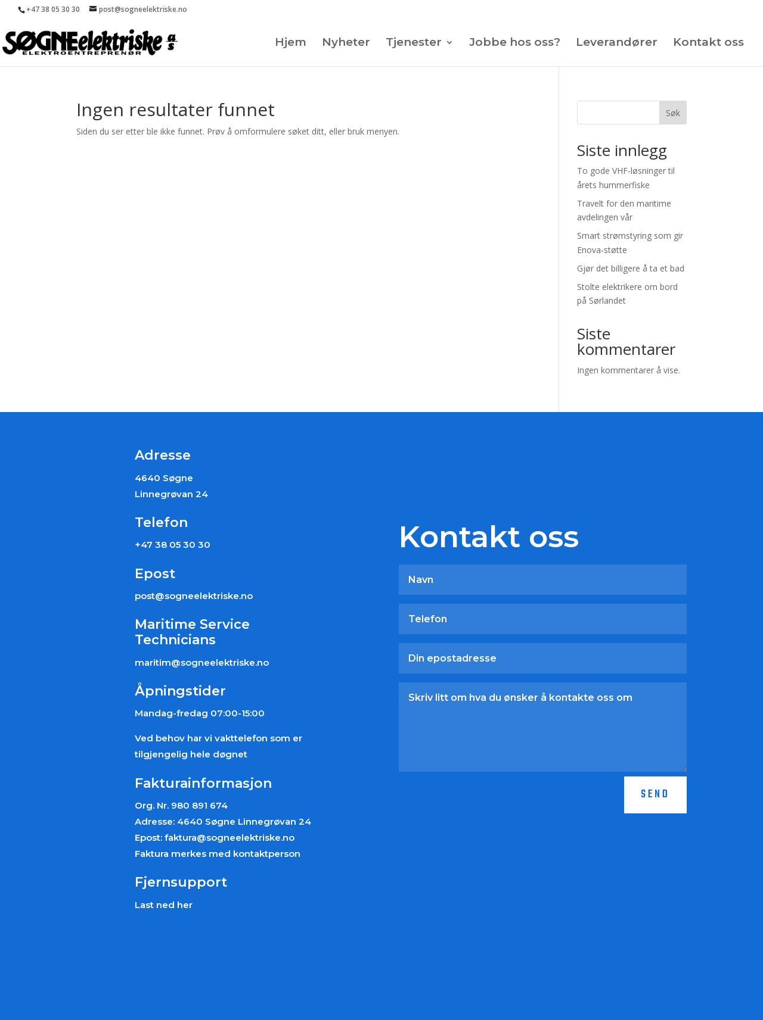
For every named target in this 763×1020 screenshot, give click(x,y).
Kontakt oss (708, 43)
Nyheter (346, 43)
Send (655, 794)
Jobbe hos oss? (514, 43)
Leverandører (616, 43)
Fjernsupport (181, 882)
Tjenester (414, 43)
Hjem (290, 43)
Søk (673, 112)
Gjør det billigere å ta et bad (630, 268)
